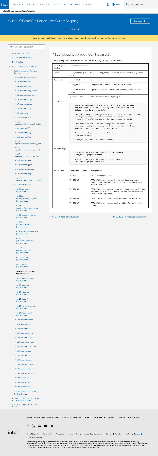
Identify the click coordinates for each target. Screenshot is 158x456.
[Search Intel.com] (143, 4)
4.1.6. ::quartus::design (23, 99)
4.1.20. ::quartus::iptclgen (24, 169)
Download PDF (140, 21)
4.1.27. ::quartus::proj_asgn (25, 333)
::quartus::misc (83, 66)
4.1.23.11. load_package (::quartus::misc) (26, 272)
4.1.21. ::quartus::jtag (23, 174)
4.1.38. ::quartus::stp (22, 382)
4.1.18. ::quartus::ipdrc (23, 160)
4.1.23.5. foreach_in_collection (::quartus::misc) (24, 224)
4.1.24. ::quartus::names (24, 320)
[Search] (127, 4)
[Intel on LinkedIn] (40, 426)
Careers (87, 417)
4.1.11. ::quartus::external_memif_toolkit (28, 123)
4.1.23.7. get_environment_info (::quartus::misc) (25, 240)
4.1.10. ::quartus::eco (23, 117)
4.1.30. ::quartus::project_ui (25, 346)
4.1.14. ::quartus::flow (23, 137)
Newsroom (66, 417)
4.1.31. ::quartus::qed (23, 351)
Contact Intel (53, 417)
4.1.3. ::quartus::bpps (23, 86)
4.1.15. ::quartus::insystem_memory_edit (28, 143)
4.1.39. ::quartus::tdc (22, 387)
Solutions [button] (45, 4)
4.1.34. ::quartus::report (24, 364)
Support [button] (31, 4)
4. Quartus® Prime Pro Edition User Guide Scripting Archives (25, 399)
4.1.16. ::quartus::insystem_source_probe (28, 149)
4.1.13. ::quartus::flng (23, 133)
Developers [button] (60, 4)
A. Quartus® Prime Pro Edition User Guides (25, 405)
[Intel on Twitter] (34, 426)
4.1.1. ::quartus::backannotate (26, 77)
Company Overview (36, 417)
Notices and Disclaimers (123, 443)
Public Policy (133, 417)
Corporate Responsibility (104, 417)
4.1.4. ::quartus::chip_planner (26, 91)
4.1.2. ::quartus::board (23, 82)
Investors (77, 417)
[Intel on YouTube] (46, 426)
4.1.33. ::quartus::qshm (23, 360)
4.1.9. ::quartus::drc (22, 113)
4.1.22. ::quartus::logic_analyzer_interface (28, 179)
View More (77, 29)
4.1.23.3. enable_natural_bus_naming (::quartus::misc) (27, 208)
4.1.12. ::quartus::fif (22, 128)
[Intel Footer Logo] (13, 432)
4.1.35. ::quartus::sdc (23, 369)
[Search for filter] (26, 46)
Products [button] (18, 4)
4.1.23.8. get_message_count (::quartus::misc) (24, 250)
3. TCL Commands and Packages (24, 66)
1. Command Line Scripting (22, 57)
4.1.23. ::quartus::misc (23, 184)
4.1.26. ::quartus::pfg (23, 329)
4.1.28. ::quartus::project (24, 337)
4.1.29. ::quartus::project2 (24, 342)
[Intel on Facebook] (28, 426)
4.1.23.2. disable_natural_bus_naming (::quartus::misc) (27, 198)
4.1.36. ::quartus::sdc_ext (24, 373)
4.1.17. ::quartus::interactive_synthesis (27, 155)
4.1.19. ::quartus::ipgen (23, 165)
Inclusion (121, 417)
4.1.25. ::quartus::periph (24, 324)
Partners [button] (75, 4)
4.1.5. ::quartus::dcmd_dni (25, 95)
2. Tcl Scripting (17, 62)
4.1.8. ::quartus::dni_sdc (24, 108)
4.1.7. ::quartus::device (23, 104)
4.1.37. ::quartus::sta (22, 378)
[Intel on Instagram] (51, 426)
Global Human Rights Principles (110, 445)
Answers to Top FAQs (20, 53)
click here (95, 38)
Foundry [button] (88, 4)
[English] (116, 4)
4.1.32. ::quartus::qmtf (23, 355)
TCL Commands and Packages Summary (25, 72)
